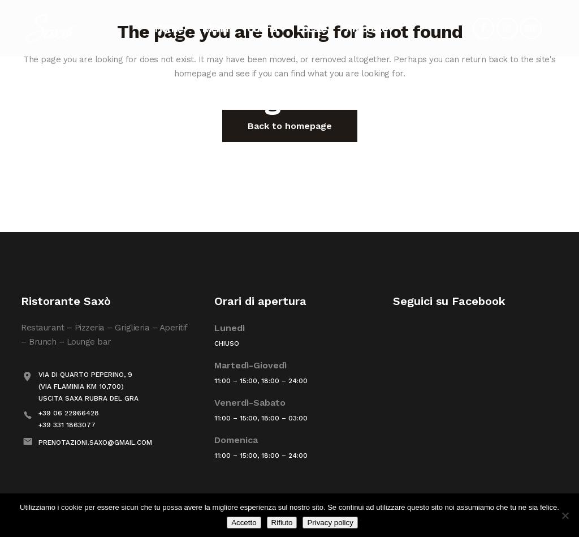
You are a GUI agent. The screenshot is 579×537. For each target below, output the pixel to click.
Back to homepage (290, 126)
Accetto (243, 522)
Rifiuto (282, 522)
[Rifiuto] (565, 515)
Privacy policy (330, 522)
